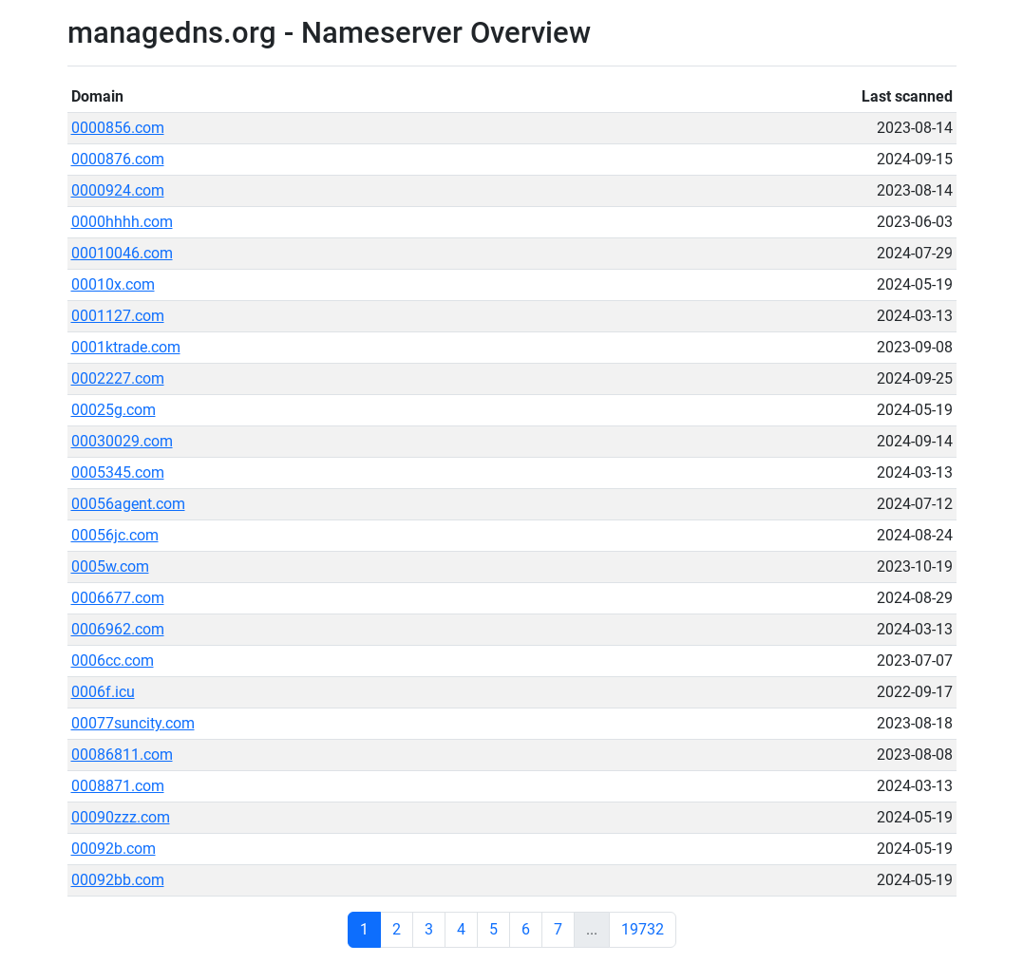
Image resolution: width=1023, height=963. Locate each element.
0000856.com (117, 128)
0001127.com (117, 316)
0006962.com (117, 629)
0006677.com (117, 598)
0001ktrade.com (125, 347)
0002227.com (117, 378)
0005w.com (110, 566)
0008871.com (117, 786)
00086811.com (122, 755)
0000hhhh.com (122, 222)
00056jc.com (115, 535)
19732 (642, 929)
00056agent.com (128, 504)
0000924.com (117, 190)
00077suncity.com (133, 723)
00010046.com (122, 253)
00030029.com (122, 441)
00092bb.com (117, 880)
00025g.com (113, 410)
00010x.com (113, 284)
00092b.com (113, 849)
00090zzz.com (120, 817)
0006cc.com (112, 660)
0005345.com (117, 472)
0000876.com (117, 159)
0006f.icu (103, 692)
